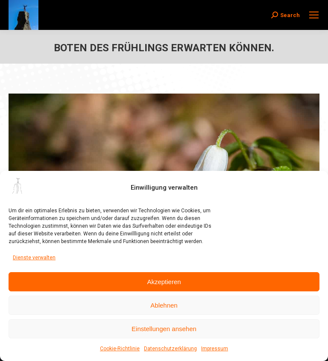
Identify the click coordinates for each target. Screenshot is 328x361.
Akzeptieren (164, 281)
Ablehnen (163, 305)
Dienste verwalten (34, 258)
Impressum (214, 349)
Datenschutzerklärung (170, 349)
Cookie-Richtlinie (120, 349)
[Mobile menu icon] (313, 15)
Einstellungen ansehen (164, 328)
